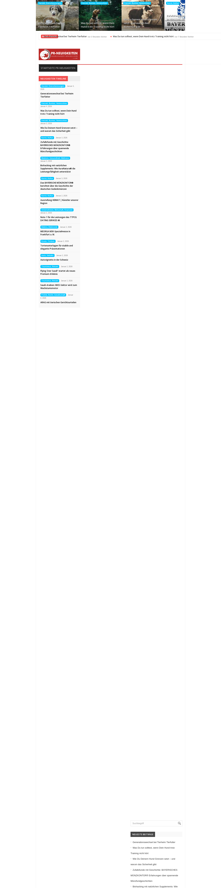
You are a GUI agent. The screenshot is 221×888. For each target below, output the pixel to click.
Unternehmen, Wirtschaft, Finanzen (25, 210)
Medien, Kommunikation (177, 762)
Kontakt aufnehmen (19, 874)
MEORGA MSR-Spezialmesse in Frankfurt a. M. (24, 233)
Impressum (15, 863)
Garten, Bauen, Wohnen (177, 718)
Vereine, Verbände (174, 812)
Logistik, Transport (174, 751)
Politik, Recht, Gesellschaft (21, 295)
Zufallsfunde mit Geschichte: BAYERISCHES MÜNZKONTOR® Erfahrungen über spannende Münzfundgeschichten (151, 21)
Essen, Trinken (16, 241)
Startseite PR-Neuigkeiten (26, 68)
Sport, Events (171, 784)
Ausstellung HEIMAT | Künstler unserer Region (28, 202)
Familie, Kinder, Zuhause (177, 707)
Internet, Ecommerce (175, 734)
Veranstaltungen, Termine (178, 806)
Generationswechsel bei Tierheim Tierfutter (19, 24)
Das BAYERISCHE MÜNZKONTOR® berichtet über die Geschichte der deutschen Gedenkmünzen (25, 185)
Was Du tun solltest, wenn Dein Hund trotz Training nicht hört (65, 24)
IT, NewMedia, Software (177, 740)
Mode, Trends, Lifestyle (176, 773)
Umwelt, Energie (173, 795)
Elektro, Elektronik (18, 227)
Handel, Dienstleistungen (17, 3)
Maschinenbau (172, 756)
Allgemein (169, 673)
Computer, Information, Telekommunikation (187, 690)
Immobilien (170, 729)
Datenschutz (15, 869)
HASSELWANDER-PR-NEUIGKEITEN (134, 884)
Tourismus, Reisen (18, 266)
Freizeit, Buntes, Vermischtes (62, 3)
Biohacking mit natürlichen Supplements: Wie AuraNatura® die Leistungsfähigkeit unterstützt (193, 21)
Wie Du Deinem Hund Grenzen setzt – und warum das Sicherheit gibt (107, 23)
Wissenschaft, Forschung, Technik (182, 817)
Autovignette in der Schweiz (22, 259)
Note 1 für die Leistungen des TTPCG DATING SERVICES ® (27, 219)
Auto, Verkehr (16, 255)
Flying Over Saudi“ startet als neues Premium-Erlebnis (26, 272)
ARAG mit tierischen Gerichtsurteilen (27, 302)
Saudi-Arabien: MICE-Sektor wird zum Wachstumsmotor (27, 287)
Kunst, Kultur (140, 3)
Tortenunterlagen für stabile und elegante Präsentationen (25, 247)
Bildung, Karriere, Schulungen (180, 684)
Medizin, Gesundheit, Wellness (191, 3)
